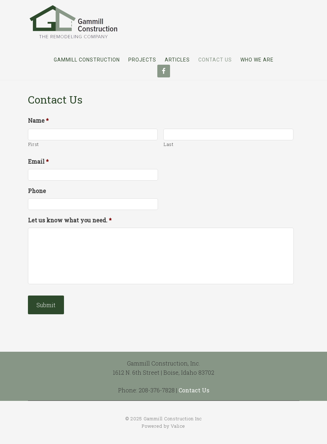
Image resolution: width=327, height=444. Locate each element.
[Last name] (228, 134)
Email (38, 161)
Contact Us (194, 390)
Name (38, 120)
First (33, 144)
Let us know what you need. (70, 220)
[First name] (93, 134)
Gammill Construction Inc (74, 21)
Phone (37, 190)
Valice (178, 426)
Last (169, 144)
